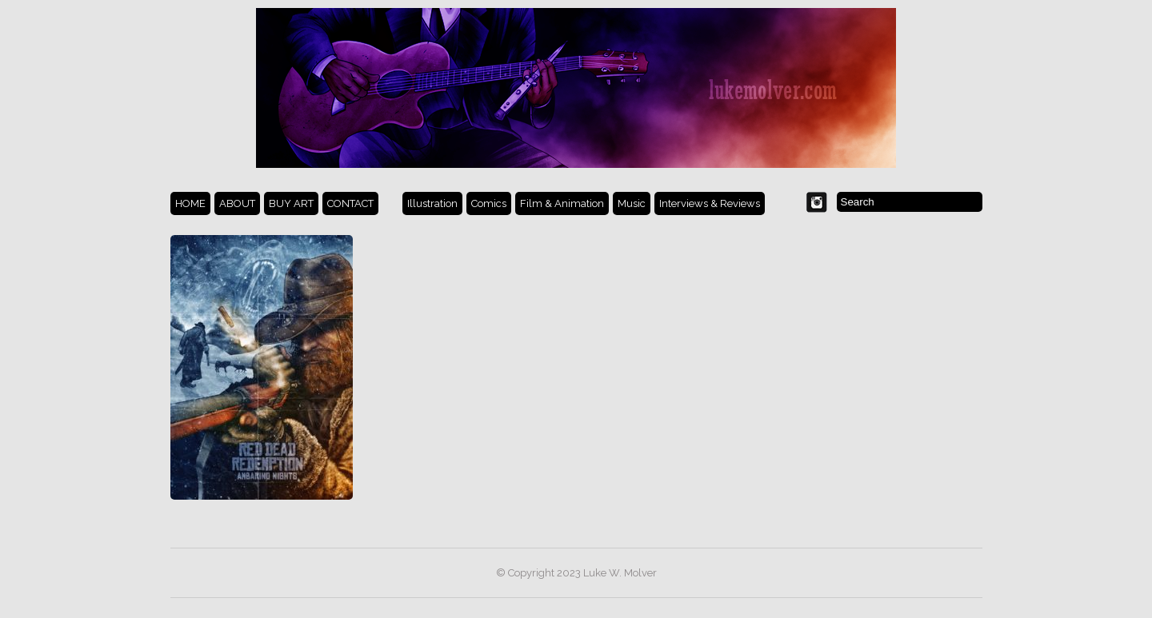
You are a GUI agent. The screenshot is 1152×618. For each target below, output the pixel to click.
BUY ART (291, 203)
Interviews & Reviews (709, 203)
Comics (488, 203)
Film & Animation (562, 203)
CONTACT (350, 203)
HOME (190, 203)
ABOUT (237, 203)
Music (632, 203)
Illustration (432, 203)
